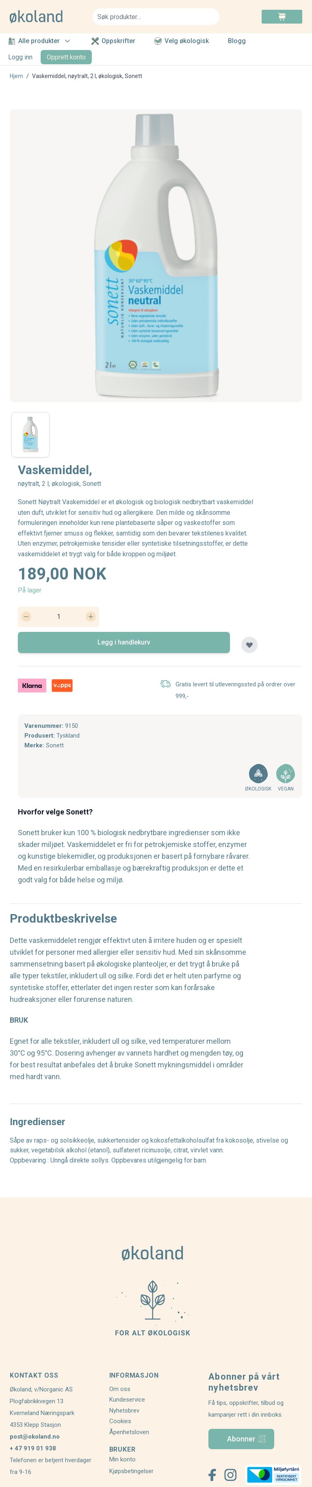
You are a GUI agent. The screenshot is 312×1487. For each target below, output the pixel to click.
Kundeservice (127, 1399)
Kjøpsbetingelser (131, 1471)
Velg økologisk (181, 41)
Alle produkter (40, 41)
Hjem (16, 76)
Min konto (122, 1459)
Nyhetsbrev (124, 1410)
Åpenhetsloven (129, 1432)
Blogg (237, 41)
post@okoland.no (35, 1436)
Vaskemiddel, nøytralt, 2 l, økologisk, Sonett (87, 76)
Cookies (120, 1421)
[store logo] (46, 16)
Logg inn (20, 57)
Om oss (119, 1389)
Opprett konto (66, 57)
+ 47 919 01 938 (33, 1448)
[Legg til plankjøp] (249, 645)
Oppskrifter (113, 41)
